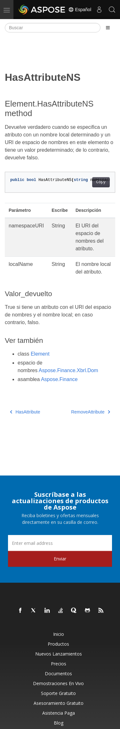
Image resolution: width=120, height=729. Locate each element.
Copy (101, 182)
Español (79, 9)
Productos (58, 644)
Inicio (58, 634)
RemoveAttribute (90, 411)
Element (40, 354)
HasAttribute (25, 411)
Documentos (58, 673)
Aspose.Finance (59, 379)
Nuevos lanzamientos (58, 654)
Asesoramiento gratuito (59, 703)
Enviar (60, 559)
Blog (58, 723)
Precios (58, 664)
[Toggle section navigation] (108, 27)
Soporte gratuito (58, 693)
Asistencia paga (58, 713)
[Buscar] (52, 27)
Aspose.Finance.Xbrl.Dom (68, 370)
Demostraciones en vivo (58, 683)
